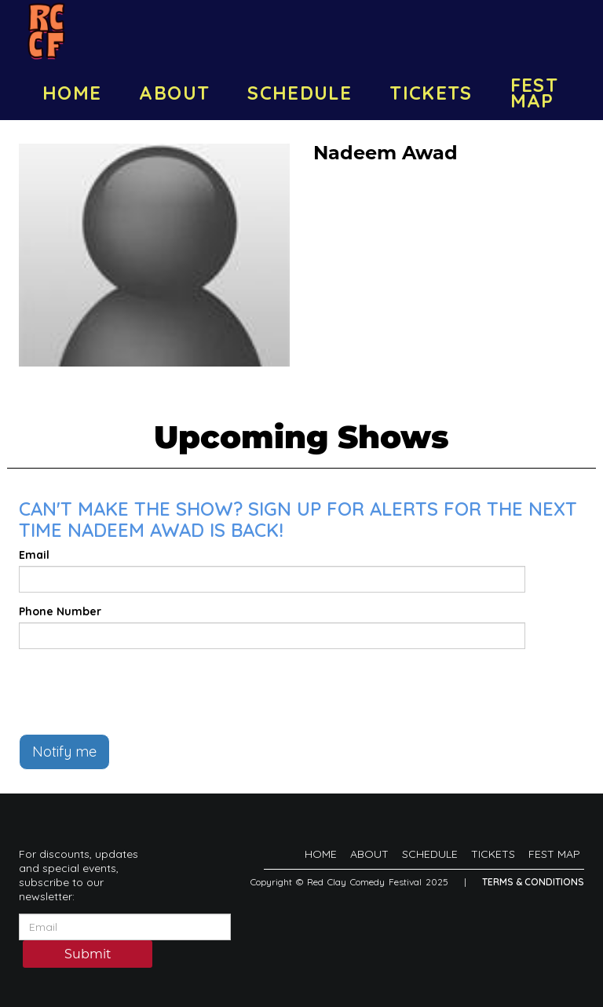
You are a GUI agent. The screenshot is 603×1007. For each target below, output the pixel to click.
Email (34, 555)
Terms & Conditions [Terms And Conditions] (533, 882)
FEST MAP (534, 92)
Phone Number (60, 611)
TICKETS (431, 92)
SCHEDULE (299, 92)
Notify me (64, 751)
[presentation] (138, 691)
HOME (71, 92)
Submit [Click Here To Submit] (87, 955)
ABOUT (174, 92)
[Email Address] (125, 927)
